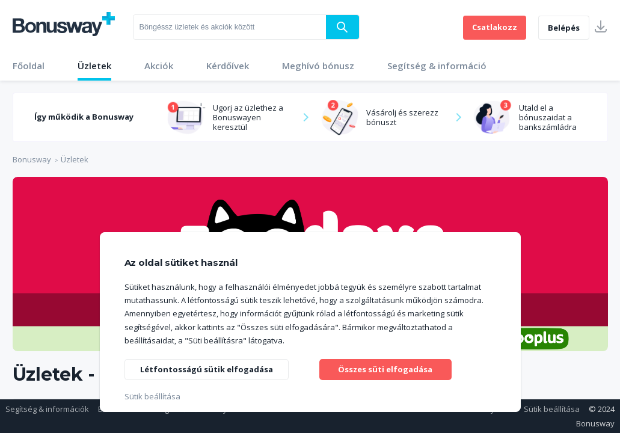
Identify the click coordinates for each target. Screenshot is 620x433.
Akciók (158, 66)
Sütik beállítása (552, 409)
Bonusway (32, 159)
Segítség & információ (436, 66)
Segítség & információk (47, 409)
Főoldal (29, 66)
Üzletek (94, 66)
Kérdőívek (227, 66)
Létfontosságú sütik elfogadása (211, 367)
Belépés (564, 27)
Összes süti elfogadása (385, 367)
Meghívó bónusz (318, 66)
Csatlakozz (494, 27)
